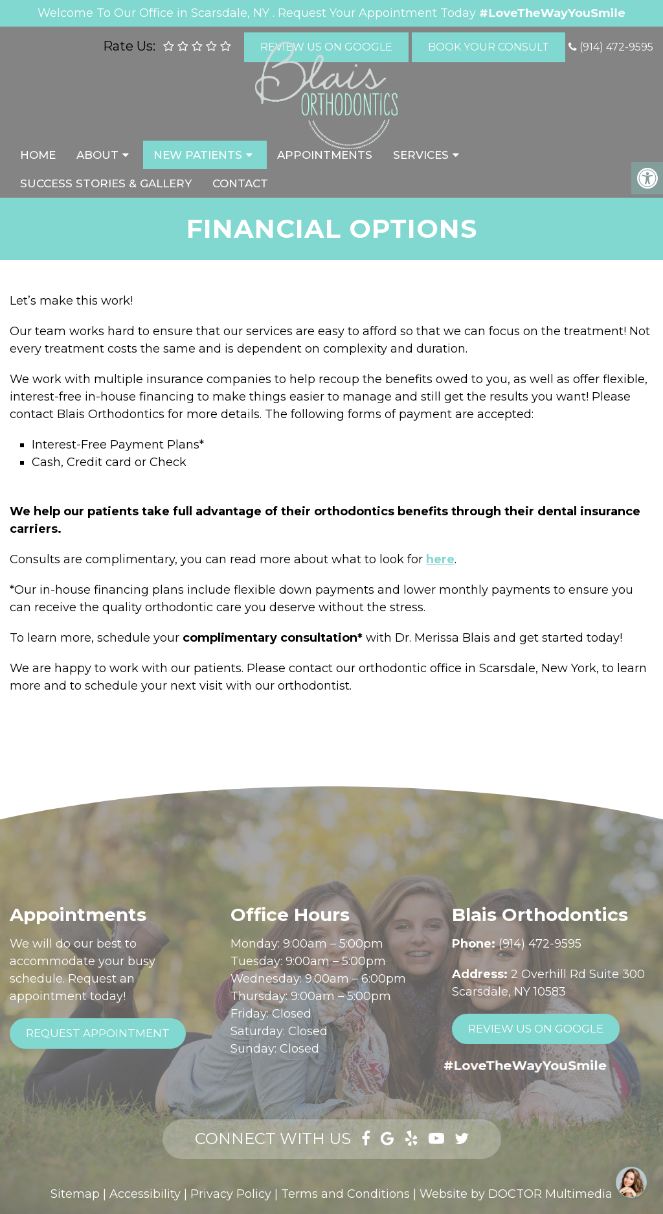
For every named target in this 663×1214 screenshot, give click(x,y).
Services (421, 154)
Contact (240, 183)
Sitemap (75, 1194)
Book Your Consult (488, 47)
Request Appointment (98, 1033)
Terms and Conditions (345, 1194)
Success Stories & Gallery (106, 183)
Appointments (324, 154)
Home (38, 154)
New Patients (197, 154)
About (97, 154)
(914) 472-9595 (616, 47)
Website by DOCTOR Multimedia (516, 1194)
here (440, 559)
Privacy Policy (230, 1194)
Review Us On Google (535, 1028)
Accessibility (145, 1194)
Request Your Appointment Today (377, 13)
